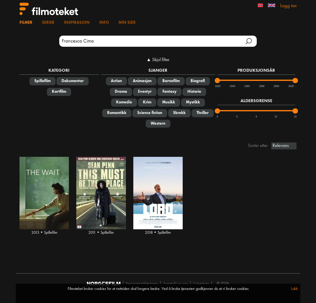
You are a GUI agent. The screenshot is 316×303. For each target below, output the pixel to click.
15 (295, 116)
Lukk (294, 289)
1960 (246, 86)
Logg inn (288, 5)
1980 (261, 86)
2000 (276, 86)
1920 (217, 86)
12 (276, 116)
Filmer (26, 23)
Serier (48, 23)
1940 (232, 86)
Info (104, 23)
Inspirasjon (77, 23)
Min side (127, 23)
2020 (290, 86)
